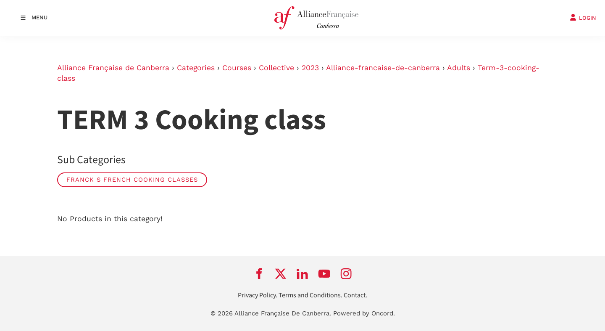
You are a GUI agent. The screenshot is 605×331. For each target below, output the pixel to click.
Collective (276, 68)
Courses (236, 68)
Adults (458, 68)
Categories (196, 68)
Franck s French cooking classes (132, 179)
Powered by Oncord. (364, 313)
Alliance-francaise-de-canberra (383, 68)
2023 (310, 68)
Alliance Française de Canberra (113, 68)
